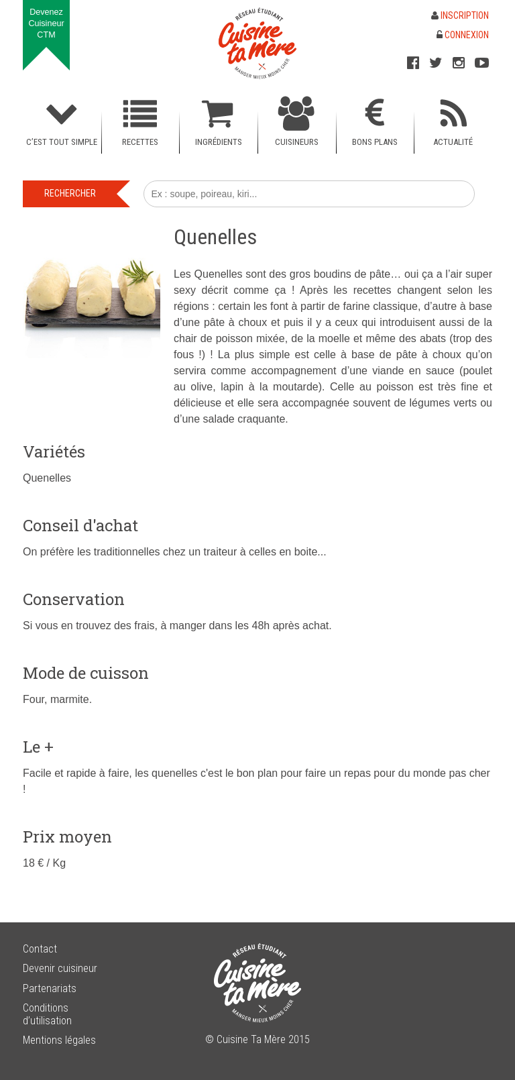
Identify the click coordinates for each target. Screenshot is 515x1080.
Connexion (463, 35)
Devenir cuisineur (60, 968)
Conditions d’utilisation (47, 1014)
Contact (40, 948)
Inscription (460, 15)
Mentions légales (59, 1040)
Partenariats (49, 988)
